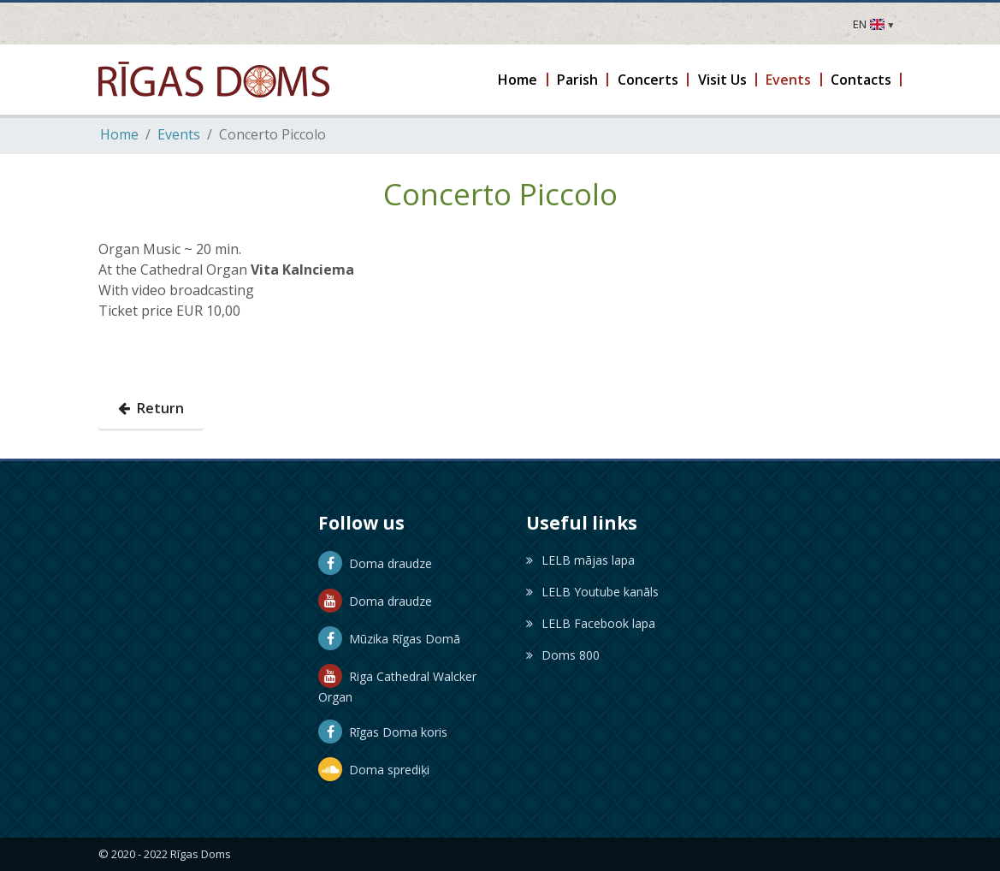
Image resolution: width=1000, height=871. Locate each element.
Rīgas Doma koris (382, 732)
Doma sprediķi (373, 769)
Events (178, 134)
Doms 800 (563, 655)
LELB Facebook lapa (590, 623)
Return (151, 408)
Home (119, 134)
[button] (518, 79)
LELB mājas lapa (580, 560)
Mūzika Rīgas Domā (389, 639)
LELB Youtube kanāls (592, 592)
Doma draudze (375, 563)
